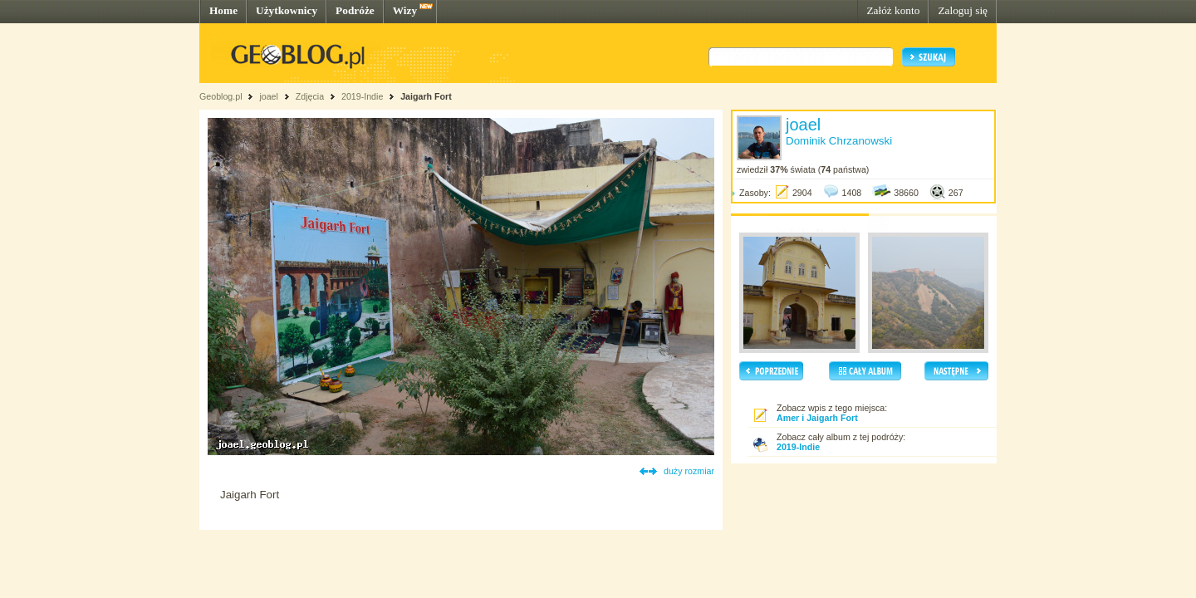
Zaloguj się (963, 10)
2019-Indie (362, 96)
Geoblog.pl (221, 96)
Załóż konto (892, 10)
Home (223, 10)
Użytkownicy (286, 10)
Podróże (355, 10)
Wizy (405, 10)
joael (268, 96)
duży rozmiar (689, 471)
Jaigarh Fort (426, 96)
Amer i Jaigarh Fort (817, 418)
